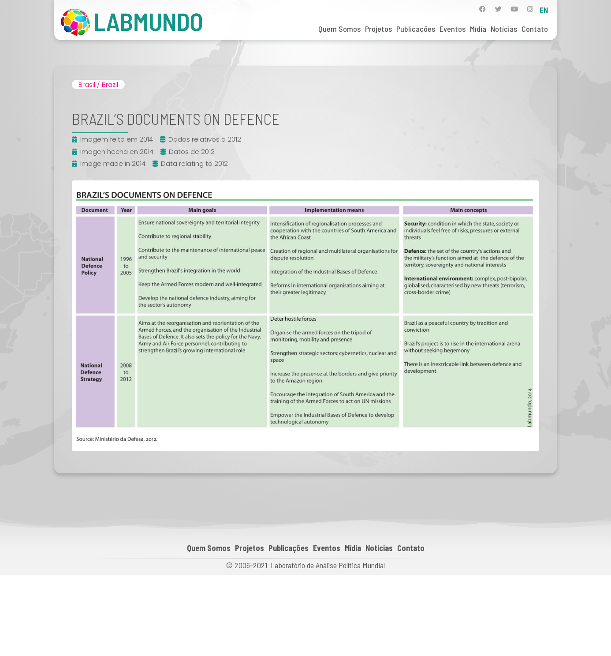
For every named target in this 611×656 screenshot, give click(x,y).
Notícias (504, 29)
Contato (535, 29)
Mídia (478, 29)
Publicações (415, 29)
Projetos (378, 29)
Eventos (453, 29)
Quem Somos (339, 29)
